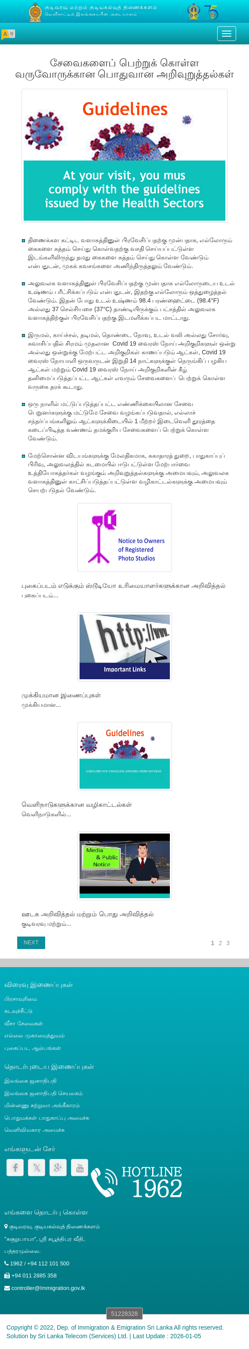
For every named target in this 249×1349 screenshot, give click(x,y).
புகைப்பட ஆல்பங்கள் (32, 1048)
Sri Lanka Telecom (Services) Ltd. (83, 1336)
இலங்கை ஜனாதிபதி (30, 1080)
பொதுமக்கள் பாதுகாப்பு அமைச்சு (46, 1118)
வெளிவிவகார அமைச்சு (34, 1130)
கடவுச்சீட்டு (18, 1011)
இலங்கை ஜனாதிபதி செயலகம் (43, 1093)
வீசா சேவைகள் (23, 1023)
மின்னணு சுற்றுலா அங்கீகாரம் (42, 1105)
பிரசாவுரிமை (20, 999)
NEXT (31, 942)
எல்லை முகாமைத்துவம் (34, 1035)
